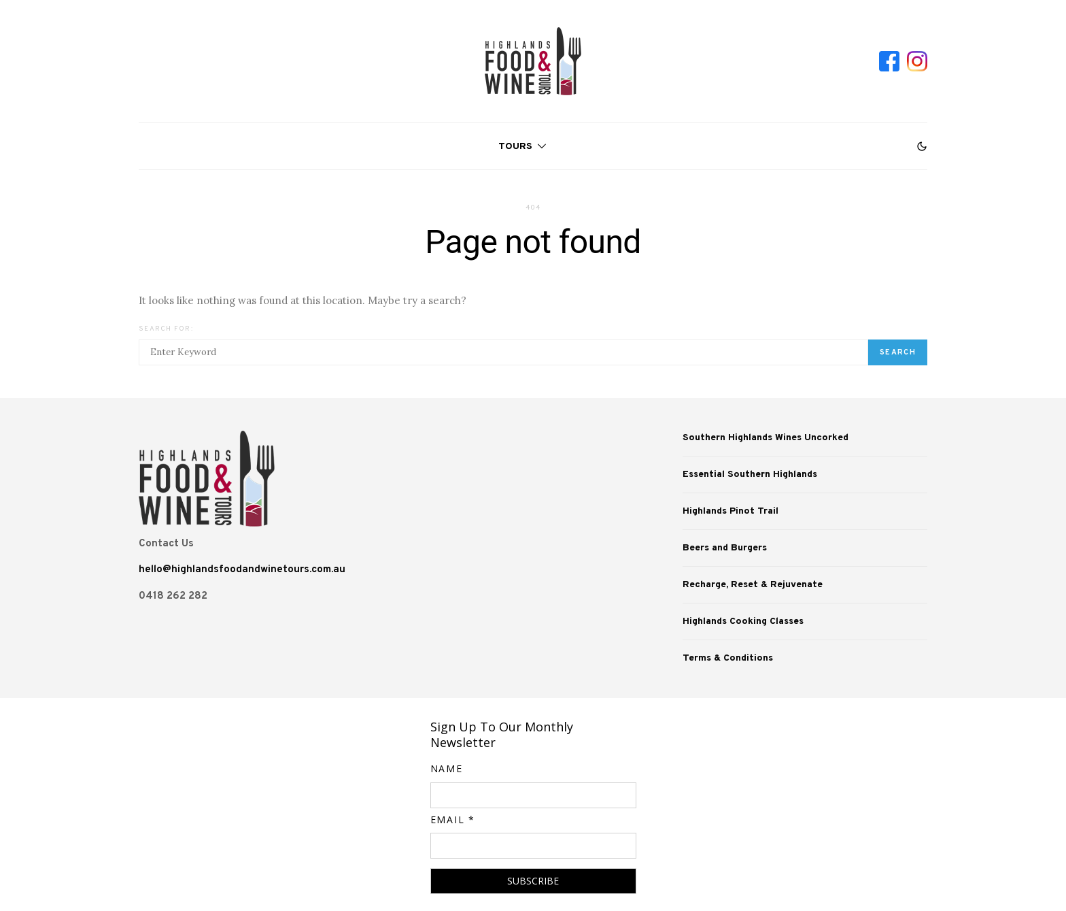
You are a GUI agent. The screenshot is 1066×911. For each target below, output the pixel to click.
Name (446, 768)
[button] (921, 146)
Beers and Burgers (725, 548)
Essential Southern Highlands (750, 474)
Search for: (166, 329)
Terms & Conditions (728, 658)
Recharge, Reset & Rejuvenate (753, 585)
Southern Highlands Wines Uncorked (765, 438)
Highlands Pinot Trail (730, 511)
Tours (515, 146)
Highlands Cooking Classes (743, 621)
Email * (452, 819)
